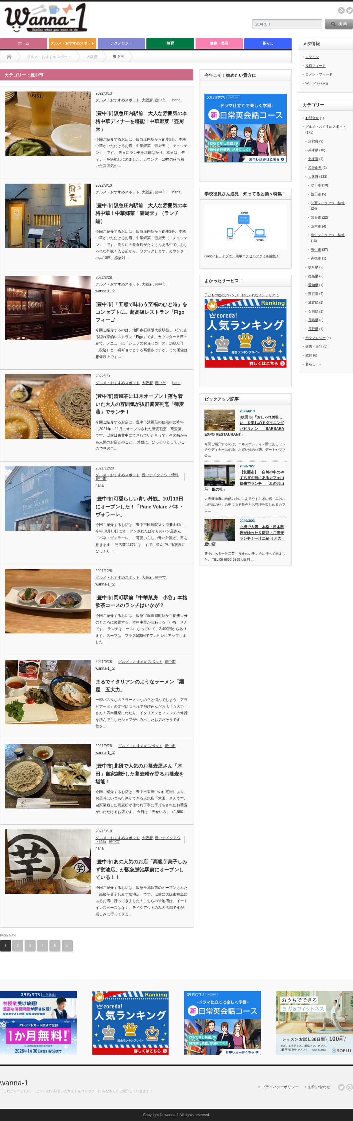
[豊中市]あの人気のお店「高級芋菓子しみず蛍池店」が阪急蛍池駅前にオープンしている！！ (141, 869)
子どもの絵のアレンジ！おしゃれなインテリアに (241, 295)
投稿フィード (315, 66)
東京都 (313, 293)
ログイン (312, 57)
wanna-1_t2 (105, 291)
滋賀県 (313, 302)
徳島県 (313, 276)
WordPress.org (316, 83)
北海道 (313, 159)
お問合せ (312, 118)
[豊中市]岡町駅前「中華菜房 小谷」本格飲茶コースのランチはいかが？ (141, 601)
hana (176, 100)
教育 (170, 43)
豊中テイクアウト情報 (160, 475)
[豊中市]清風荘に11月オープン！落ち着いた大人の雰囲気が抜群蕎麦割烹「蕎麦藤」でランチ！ (139, 404)
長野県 (313, 329)
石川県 (313, 311)
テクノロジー (121, 43)
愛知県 (313, 285)
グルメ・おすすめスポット (72, 43)
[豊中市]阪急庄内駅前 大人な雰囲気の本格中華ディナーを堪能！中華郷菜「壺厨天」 (141, 121)
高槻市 (316, 258)
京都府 (313, 141)
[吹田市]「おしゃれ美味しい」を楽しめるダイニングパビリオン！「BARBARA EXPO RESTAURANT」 (244, 426)
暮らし (267, 43)
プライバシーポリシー (280, 1087)
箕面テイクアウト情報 (328, 203)
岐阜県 (313, 267)
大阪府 (147, 100)
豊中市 (160, 100)
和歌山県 (315, 167)
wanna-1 (14, 1083)
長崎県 (313, 320)
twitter (349, 10)
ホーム (23, 43)
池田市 (316, 194)
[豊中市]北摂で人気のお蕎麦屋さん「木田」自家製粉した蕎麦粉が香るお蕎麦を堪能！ (139, 773)
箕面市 (316, 217)
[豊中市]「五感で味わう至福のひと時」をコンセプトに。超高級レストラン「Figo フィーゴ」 (141, 312)
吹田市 (316, 185)
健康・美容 (219, 43)
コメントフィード (318, 74)
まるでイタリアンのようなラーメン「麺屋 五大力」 (139, 685)
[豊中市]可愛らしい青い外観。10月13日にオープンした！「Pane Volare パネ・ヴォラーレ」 (139, 506)
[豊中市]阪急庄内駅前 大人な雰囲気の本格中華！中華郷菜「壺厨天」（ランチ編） (141, 213)
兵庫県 (313, 150)
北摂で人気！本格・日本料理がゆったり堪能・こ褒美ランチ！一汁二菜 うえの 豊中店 (244, 535)
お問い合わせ (319, 1087)
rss (341, 10)
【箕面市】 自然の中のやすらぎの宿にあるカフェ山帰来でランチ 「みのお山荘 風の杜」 (244, 481)
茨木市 (316, 226)
